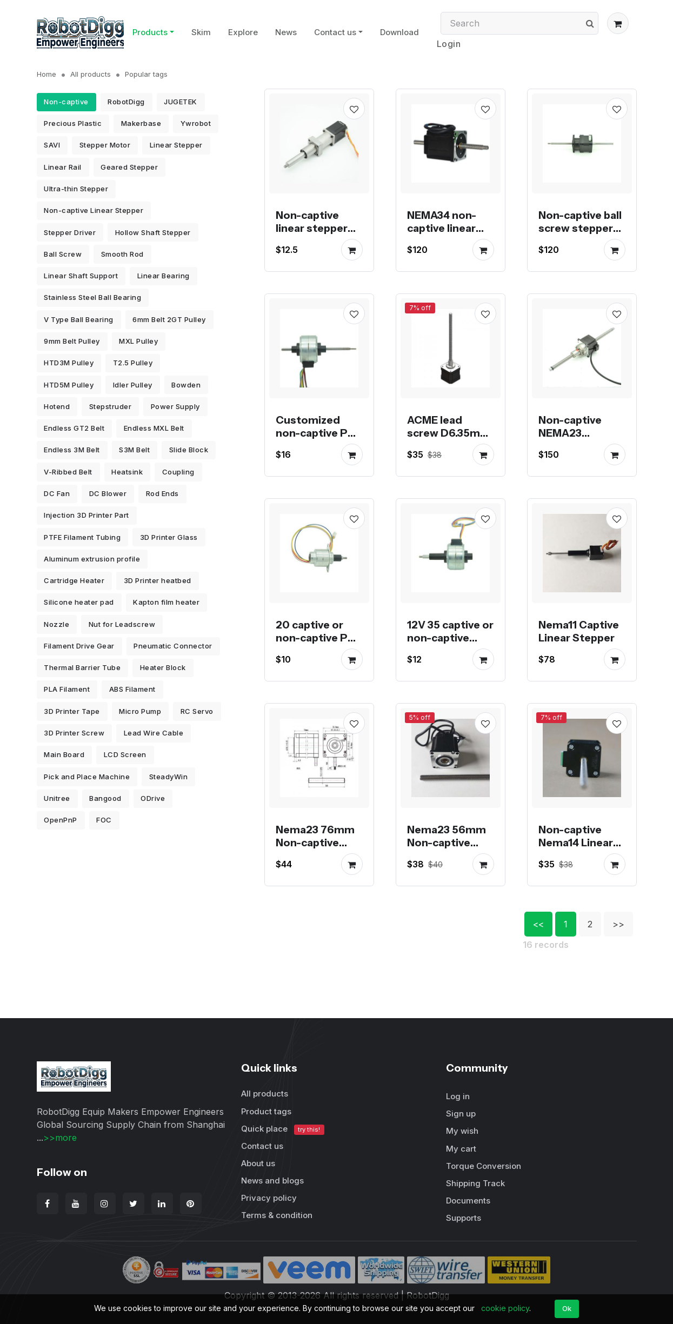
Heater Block (163, 667)
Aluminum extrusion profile (92, 558)
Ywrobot (196, 123)
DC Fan (57, 493)
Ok (567, 1308)
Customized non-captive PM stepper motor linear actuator (316, 439)
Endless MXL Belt (154, 428)
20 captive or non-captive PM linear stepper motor (316, 644)
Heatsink (127, 471)
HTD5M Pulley (69, 384)
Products (150, 32)
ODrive (153, 798)
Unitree (57, 798)
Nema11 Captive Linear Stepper (578, 631)
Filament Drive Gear (79, 645)
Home (46, 74)
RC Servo (197, 711)
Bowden (186, 384)
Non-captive (66, 101)
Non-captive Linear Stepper (93, 210)
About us (258, 1163)
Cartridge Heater (74, 580)
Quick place (282, 1129)
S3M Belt (134, 449)
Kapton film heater (166, 602)
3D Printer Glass (169, 537)
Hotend (57, 406)
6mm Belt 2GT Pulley (169, 319)
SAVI (52, 145)
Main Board (64, 754)
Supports (463, 1218)
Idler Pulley (132, 384)
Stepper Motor (105, 145)
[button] (618, 23)
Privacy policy (269, 1198)
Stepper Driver (70, 232)
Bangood (105, 798)
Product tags (266, 1111)
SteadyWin (168, 776)
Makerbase (141, 123)
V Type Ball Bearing (79, 319)
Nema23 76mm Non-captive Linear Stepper (315, 842)
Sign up (461, 1113)
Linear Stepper (176, 145)
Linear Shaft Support (81, 275)
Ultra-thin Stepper (76, 188)
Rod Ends (162, 493)
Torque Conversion (483, 1166)
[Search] (519, 23)
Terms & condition (276, 1215)
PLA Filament (67, 689)
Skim (201, 32)
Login (449, 43)
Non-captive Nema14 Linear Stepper (575, 842)
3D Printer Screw (74, 732)
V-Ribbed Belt (68, 471)
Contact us (335, 32)
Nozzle (56, 624)
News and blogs (272, 1180)
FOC (104, 819)
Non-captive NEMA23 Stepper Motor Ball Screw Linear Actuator (581, 445)
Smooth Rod (122, 254)
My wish (462, 1131)
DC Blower (108, 493)
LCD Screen (125, 754)
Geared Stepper (129, 167)
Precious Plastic (73, 123)
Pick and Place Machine (87, 776)
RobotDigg (126, 101)
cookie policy (505, 1308)
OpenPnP (60, 819)
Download (399, 32)
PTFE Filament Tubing (82, 537)
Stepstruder (110, 406)
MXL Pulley (138, 341)
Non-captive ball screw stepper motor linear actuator (580, 234)
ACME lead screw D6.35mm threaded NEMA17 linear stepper (448, 445)
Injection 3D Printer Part (86, 515)
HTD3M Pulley (69, 362)
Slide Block (189, 449)
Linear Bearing (163, 275)
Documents (468, 1200)
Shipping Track (475, 1183)
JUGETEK (180, 101)
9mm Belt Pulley (72, 341)
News (286, 32)
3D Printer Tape (72, 711)
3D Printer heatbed (157, 580)
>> (618, 924)
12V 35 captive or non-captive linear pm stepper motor (450, 644)
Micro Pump (140, 711)
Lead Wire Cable (154, 732)
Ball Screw (63, 254)
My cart (461, 1149)
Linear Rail (63, 167)
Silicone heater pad (79, 602)
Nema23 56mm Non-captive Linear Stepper (446, 842)
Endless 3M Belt (72, 449)
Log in (458, 1096)
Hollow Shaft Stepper (153, 232)
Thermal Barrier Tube (82, 667)
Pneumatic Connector (173, 645)
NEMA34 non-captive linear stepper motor (445, 228)
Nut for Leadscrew (122, 624)
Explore (243, 32)
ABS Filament (132, 689)
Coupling (178, 471)
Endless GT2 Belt (74, 428)
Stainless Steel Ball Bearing (92, 297)
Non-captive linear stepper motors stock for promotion (313, 234)
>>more (60, 1137)
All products (90, 74)
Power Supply (175, 406)
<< (538, 924)
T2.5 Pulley (133, 362)
